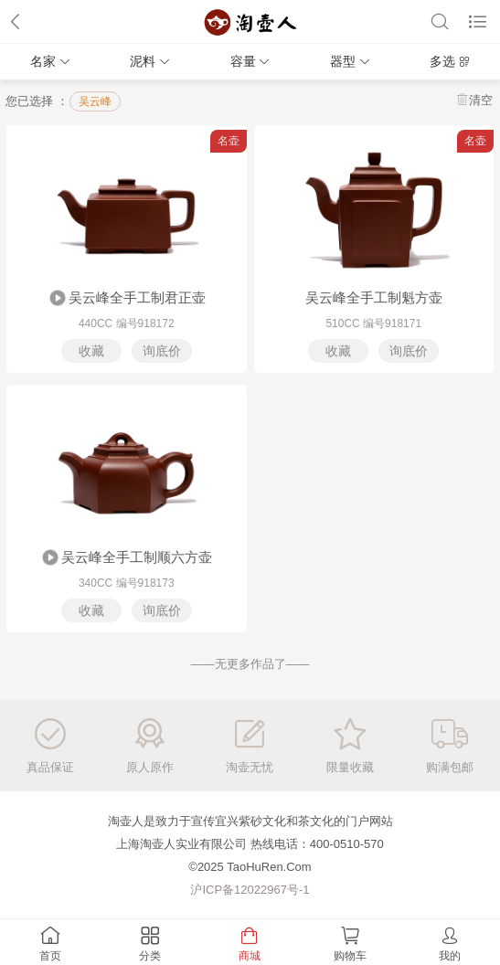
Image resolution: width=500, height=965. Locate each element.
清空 (481, 100)
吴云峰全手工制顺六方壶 (126, 558)
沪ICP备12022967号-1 (249, 889)
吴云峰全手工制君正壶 (127, 299)
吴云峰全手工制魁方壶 (373, 297)
